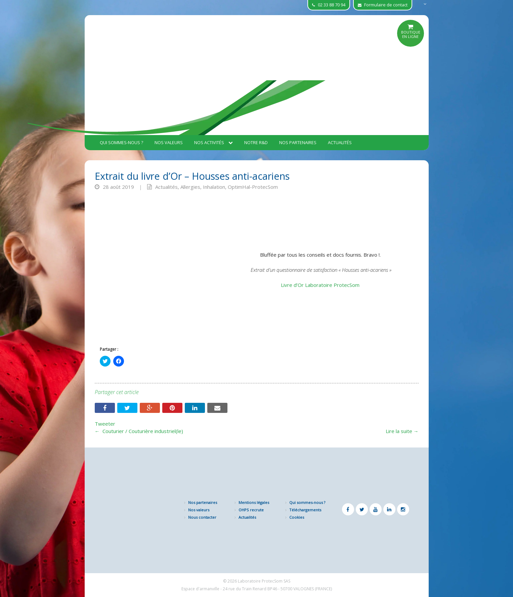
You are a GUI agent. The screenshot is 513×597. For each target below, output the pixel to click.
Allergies (190, 186)
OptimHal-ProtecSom (253, 186)
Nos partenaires (297, 142)
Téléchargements (305, 509)
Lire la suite (402, 431)
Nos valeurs (169, 142)
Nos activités (213, 142)
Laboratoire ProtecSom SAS (264, 581)
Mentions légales (254, 502)
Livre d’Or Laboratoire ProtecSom (321, 285)
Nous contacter (202, 517)
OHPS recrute (251, 509)
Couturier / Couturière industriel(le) (139, 431)
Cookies (296, 517)
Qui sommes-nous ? (121, 142)
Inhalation (214, 186)
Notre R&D (256, 142)
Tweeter (105, 423)
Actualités (340, 142)
